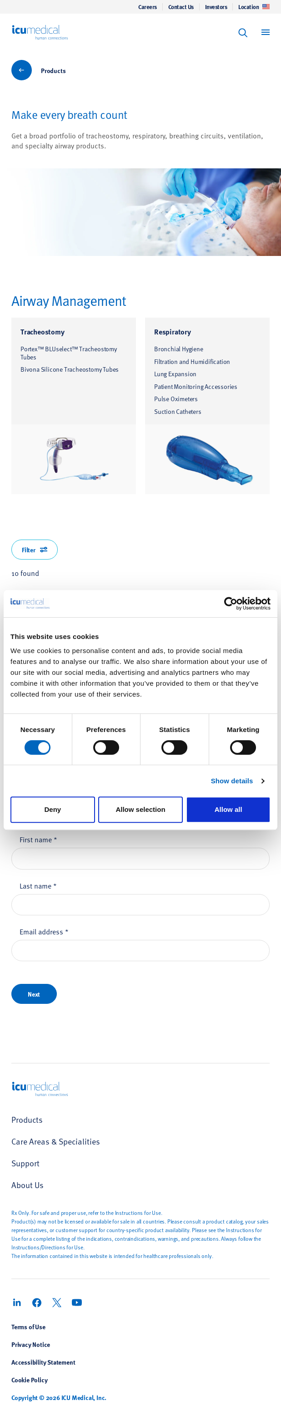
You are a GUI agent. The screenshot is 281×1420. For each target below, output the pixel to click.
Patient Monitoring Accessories (195, 386)
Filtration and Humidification (192, 361)
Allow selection (140, 809)
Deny (52, 809)
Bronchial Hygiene (178, 348)
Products (53, 70)
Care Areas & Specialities (55, 1141)
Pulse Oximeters (176, 398)
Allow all (228, 809)
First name (38, 839)
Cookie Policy (29, 1379)
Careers (147, 6)
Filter (34, 549)
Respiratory (172, 331)
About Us (27, 1184)
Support (25, 1163)
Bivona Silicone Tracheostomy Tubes (69, 369)
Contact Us (181, 6)
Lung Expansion (175, 373)
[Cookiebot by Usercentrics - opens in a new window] (231, 603)
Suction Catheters (177, 411)
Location (254, 6)
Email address (44, 931)
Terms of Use (28, 1326)
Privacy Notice (30, 1344)
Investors (216, 6)
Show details (232, 781)
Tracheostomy (42, 331)
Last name (38, 885)
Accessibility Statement (43, 1361)
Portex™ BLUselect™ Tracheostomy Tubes (68, 352)
